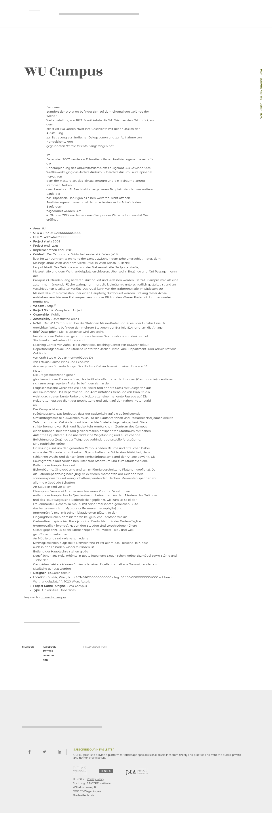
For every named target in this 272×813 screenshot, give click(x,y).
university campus (53, 597)
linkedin (48, 655)
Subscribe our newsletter (93, 749)
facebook (49, 646)
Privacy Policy (95, 779)
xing (45, 659)
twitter (48, 651)
